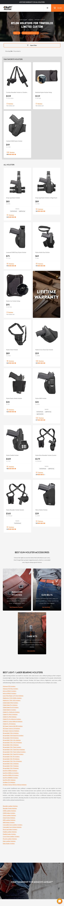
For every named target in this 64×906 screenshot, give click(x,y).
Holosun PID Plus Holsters (10, 688)
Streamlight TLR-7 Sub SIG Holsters (13, 754)
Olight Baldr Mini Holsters (10, 702)
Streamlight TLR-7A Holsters (11, 756)
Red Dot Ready (13, 211)
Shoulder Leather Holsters (10, 806)
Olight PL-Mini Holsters (9, 716)
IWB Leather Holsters (9, 820)
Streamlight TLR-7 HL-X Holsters (12, 761)
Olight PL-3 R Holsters (9, 724)
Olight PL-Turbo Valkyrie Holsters (12, 721)
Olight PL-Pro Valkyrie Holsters (12, 719)
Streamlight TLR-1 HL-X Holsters (12, 742)
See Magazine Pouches (16, 607)
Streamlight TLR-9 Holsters (11, 768)
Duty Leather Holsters (9, 841)
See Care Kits (31, 651)
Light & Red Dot (40, 414)
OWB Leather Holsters (9, 810)
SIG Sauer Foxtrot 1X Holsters (11, 728)
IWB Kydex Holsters (9, 822)
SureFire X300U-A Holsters (11, 773)
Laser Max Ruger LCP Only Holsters (13, 695)
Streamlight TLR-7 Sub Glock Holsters (14, 749)
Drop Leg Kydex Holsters (10, 829)
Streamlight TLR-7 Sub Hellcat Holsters (14, 752)
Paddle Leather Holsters (10, 832)
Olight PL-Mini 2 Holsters (10, 714)
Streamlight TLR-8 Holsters (11, 738)
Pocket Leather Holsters (10, 839)
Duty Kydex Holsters (9, 843)
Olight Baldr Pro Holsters (10, 705)
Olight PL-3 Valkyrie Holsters (11, 712)
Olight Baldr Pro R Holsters (11, 707)
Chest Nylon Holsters (9, 817)
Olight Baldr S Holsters (9, 709)
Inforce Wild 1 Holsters (9, 691)
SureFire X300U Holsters (10, 770)
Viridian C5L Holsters (9, 782)
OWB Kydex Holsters (9, 813)
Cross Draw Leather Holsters (11, 836)
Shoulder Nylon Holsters (10, 808)
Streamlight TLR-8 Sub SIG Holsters (13, 735)
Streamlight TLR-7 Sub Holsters (12, 747)
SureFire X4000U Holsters (10, 777)
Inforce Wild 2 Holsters (9, 693)
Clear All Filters (44, 33)
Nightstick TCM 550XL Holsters (12, 698)
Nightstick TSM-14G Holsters (11, 700)
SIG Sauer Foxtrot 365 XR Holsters (13, 726)
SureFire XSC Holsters (9, 780)
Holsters (30, 19)
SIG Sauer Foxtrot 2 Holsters (11, 731)
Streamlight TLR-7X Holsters (11, 759)
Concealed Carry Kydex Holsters (12, 827)
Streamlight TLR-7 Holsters (11, 766)
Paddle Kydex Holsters (9, 834)
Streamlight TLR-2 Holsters (11, 745)
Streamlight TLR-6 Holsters (11, 733)
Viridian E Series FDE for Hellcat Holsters (14, 784)
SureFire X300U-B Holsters (11, 775)
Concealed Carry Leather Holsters (12, 824)
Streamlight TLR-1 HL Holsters (12, 740)
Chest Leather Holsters (9, 815)
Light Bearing (22, 211)
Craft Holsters (23, 19)
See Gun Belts (46, 607)
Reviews (10, 103)
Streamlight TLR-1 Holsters (11, 763)
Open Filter (32, 45)
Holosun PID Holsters (9, 686)
